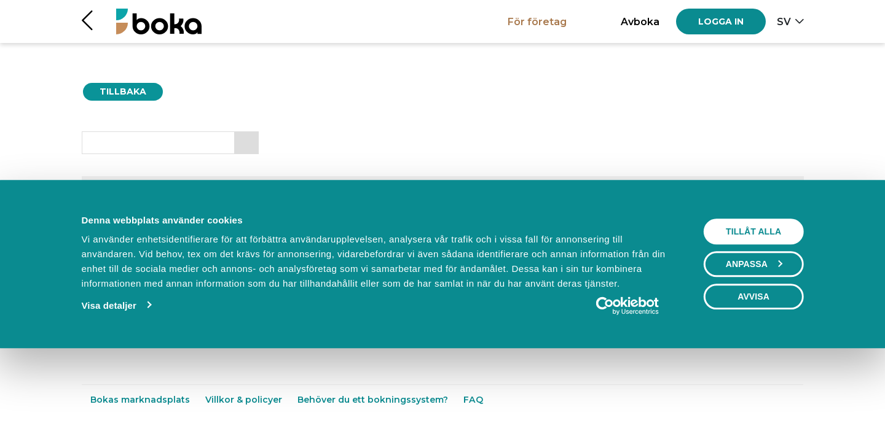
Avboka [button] (640, 21)
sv (784, 21)
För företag (537, 21)
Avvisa (753, 379)
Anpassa (754, 347)
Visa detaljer (108, 388)
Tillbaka (123, 91)
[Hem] (159, 21)
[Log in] (721, 21)
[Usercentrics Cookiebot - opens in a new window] (628, 388)
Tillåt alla (753, 314)
